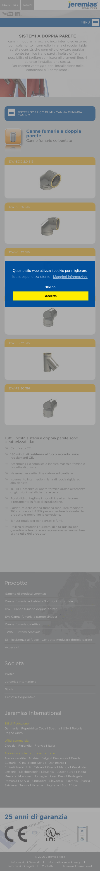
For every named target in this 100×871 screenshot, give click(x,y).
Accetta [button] (51, 296)
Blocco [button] (50, 287)
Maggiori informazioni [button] (70, 277)
